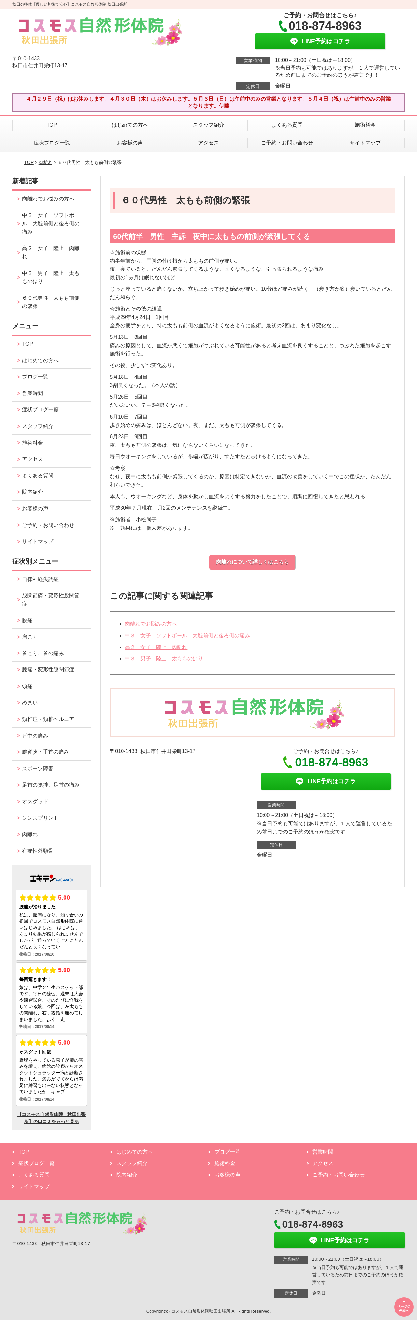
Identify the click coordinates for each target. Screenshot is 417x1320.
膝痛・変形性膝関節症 (48, 669)
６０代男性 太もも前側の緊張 (50, 302)
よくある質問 (287, 125)
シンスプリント (40, 818)
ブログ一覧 (35, 376)
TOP (51, 125)
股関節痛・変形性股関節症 (50, 600)
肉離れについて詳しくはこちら (252, 562)
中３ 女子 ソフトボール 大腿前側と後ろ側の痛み (187, 635)
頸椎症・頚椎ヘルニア (48, 719)
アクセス (208, 142)
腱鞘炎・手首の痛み (45, 752)
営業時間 (32, 393)
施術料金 (365, 125)
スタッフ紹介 (208, 125)
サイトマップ (365, 142)
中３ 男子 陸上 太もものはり (164, 658)
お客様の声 (130, 142)
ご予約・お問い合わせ (287, 142)
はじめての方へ (130, 125)
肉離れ (45, 162)
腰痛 (27, 620)
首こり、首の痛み (43, 653)
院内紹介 (32, 492)
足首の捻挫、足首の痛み (50, 785)
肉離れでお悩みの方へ (151, 623)
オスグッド (35, 801)
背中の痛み (35, 735)
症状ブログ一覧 (52, 142)
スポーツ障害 (37, 768)
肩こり (30, 636)
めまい (30, 702)
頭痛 (27, 686)
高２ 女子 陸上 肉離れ (156, 647)
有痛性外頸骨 (37, 851)
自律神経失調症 (40, 579)
